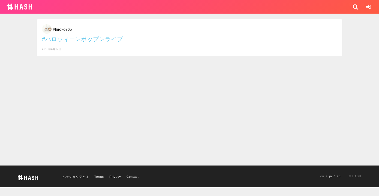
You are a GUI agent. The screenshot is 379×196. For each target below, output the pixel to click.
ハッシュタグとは (76, 176)
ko (339, 176)
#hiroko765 (62, 29)
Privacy (115, 176)
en (322, 176)
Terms (99, 176)
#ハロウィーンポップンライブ (82, 39)
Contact (133, 176)
